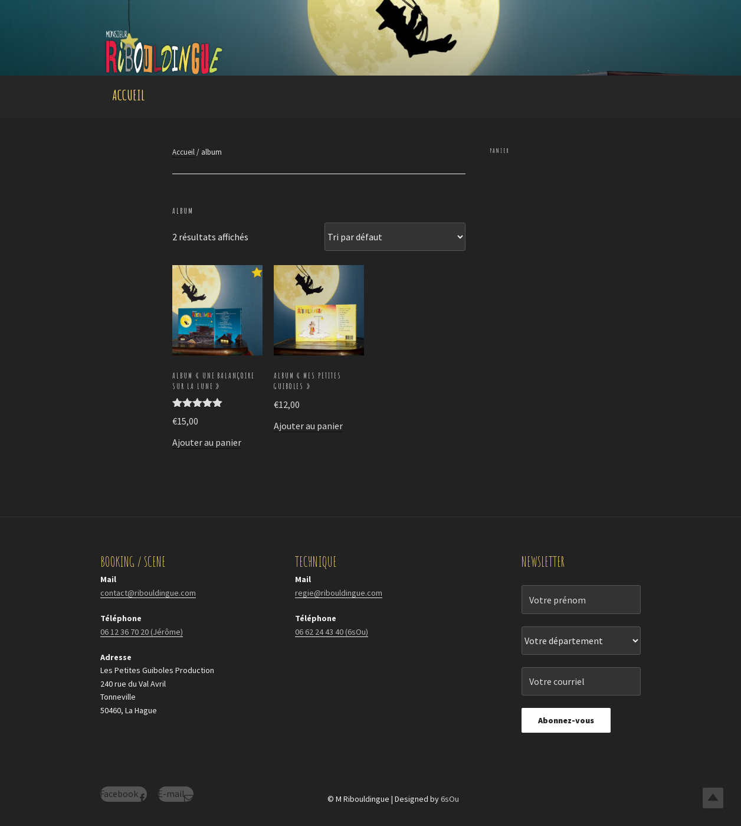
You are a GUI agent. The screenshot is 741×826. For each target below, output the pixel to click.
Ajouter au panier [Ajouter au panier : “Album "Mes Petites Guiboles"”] (308, 426)
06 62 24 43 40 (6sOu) (331, 631)
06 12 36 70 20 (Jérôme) (141, 631)
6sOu (450, 799)
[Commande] (394, 237)
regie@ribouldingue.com (338, 592)
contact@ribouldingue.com (148, 592)
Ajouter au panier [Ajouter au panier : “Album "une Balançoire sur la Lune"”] (206, 442)
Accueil (128, 95)
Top (713, 798)
